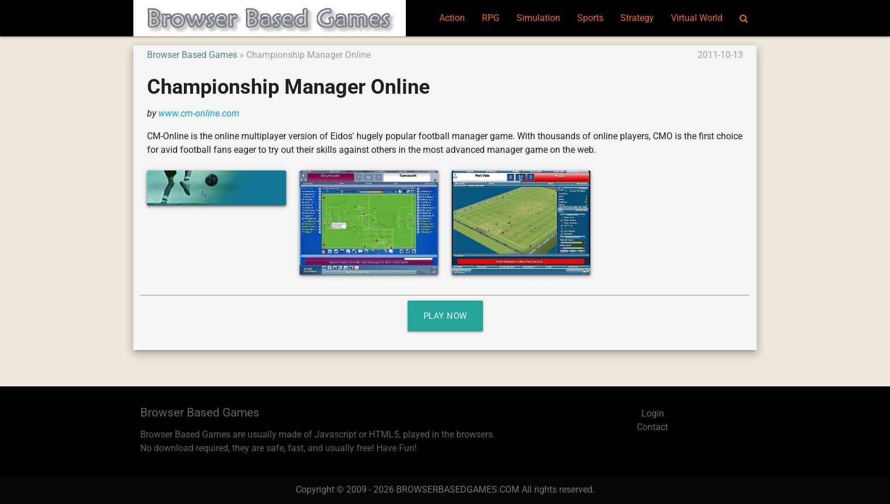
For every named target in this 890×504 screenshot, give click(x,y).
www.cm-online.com (199, 113)
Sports (590, 18)
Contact (652, 427)
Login (652, 413)
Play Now (445, 316)
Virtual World (697, 18)
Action (452, 18)
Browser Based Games (192, 54)
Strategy (637, 18)
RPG (490, 18)
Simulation (538, 18)
